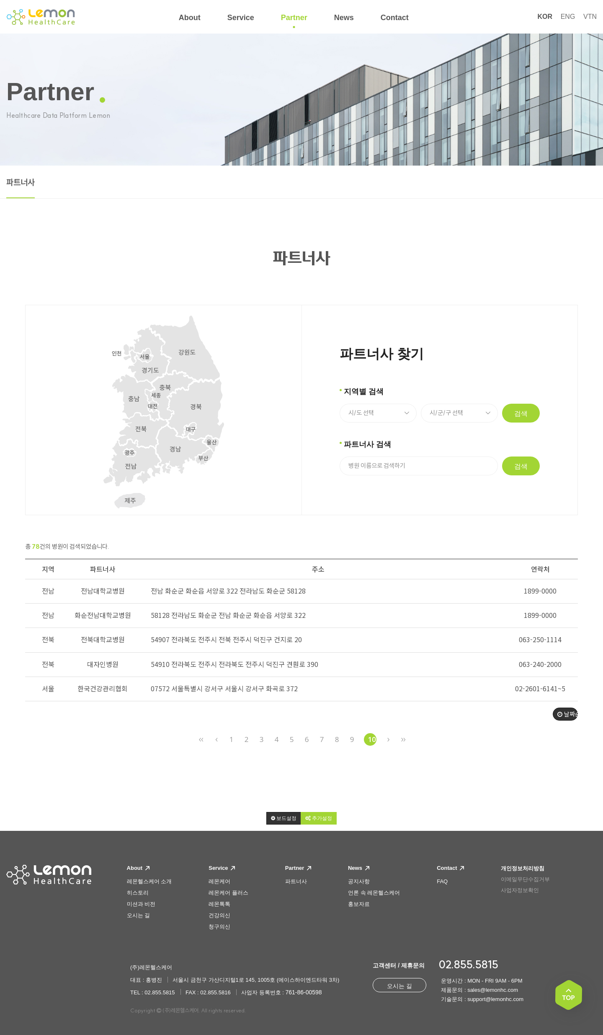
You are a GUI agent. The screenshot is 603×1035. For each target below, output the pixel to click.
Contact (450, 868)
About (138, 868)
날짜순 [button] (567, 714)
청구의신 (219, 926)
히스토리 (138, 893)
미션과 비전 (141, 904)
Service (222, 868)
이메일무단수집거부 (525, 879)
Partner (298, 868)
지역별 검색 (364, 391)
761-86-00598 (303, 992)
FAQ (442, 881)
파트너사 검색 (367, 444)
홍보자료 (359, 904)
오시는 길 (138, 915)
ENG (568, 16)
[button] (283, 818)
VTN (590, 16)
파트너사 (20, 182)
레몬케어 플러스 (228, 893)
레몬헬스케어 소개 (149, 881)
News (358, 868)
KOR (544, 16)
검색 (521, 413)
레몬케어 (219, 881)
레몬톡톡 (219, 904)
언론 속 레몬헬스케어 (374, 893)
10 (372, 739)
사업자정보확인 (520, 890)
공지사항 (359, 881)
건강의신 (219, 915)
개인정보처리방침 (522, 868)
